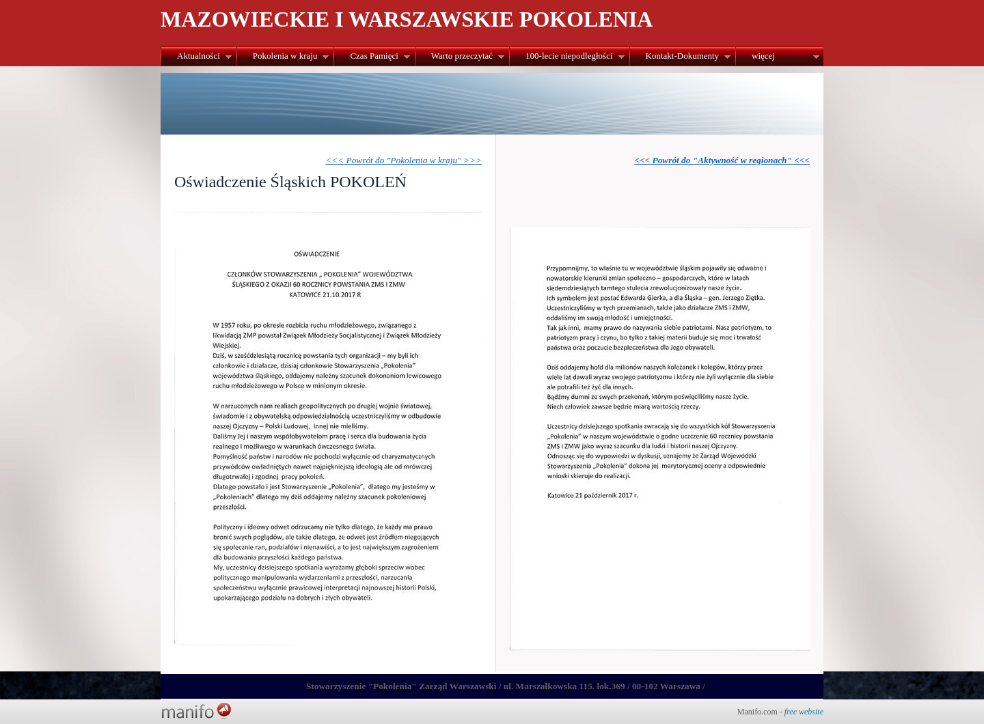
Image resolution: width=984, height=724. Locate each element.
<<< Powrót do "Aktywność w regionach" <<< (722, 160)
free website (803, 711)
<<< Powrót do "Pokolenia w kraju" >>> (403, 160)
